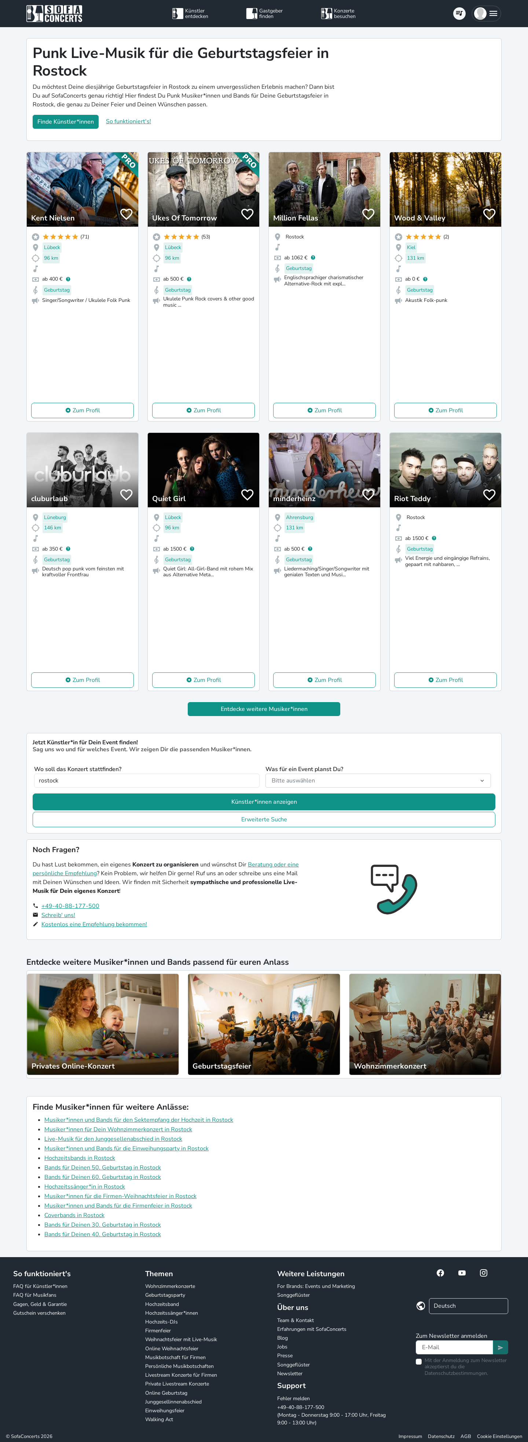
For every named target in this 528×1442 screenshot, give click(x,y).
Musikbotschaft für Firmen (175, 1357)
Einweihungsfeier (164, 1410)
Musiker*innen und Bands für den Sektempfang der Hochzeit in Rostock (138, 1120)
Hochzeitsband (162, 1304)
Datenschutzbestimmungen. (456, 1373)
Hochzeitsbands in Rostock (79, 1158)
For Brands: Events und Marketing (316, 1286)
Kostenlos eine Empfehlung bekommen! (94, 924)
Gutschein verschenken (39, 1313)
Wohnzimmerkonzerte (170, 1286)
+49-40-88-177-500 (70, 906)
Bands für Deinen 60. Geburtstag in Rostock (102, 1177)
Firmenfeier (158, 1330)
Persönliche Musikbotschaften (179, 1366)
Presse (285, 1355)
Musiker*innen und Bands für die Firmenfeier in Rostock (118, 1206)
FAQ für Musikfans (34, 1295)
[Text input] (454, 1347)
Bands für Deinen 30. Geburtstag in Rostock (102, 1225)
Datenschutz (441, 1436)
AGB (466, 1436)
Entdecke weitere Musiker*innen (264, 709)
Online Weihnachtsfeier (171, 1348)
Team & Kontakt (295, 1320)
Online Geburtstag (166, 1393)
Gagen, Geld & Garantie (40, 1304)
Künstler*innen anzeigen (264, 802)
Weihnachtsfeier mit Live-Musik (181, 1339)
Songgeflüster (293, 1295)
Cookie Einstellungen (499, 1436)
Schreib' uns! (58, 915)
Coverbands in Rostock (74, 1215)
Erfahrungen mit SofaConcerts (311, 1329)
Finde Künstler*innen (65, 122)
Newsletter (289, 1373)
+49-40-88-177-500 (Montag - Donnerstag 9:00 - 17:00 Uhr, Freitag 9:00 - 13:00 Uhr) (331, 1415)
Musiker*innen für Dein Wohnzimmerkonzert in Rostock (118, 1129)
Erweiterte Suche (264, 819)
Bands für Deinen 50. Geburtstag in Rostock (102, 1168)
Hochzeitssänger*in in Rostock (84, 1187)
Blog (282, 1338)
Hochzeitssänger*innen (171, 1313)
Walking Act (159, 1419)
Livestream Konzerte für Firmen (181, 1375)
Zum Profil (86, 410)
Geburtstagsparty (165, 1295)
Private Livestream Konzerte (177, 1383)
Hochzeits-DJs (161, 1321)
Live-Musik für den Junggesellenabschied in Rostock (113, 1139)
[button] (486, 14)
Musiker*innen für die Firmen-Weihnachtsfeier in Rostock (120, 1196)
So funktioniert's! (128, 121)
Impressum (410, 1436)
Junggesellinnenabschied (173, 1401)
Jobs (282, 1346)
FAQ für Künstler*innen (40, 1286)
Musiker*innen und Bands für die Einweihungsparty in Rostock (126, 1149)
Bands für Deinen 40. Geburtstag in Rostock (102, 1234)
